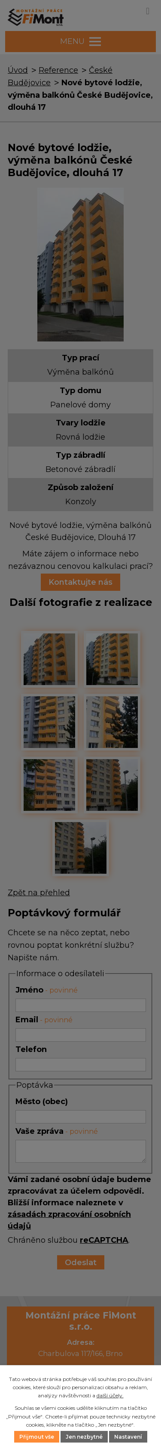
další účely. (110, 1395)
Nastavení (128, 1437)
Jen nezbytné (84, 1437)
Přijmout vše (36, 1437)
